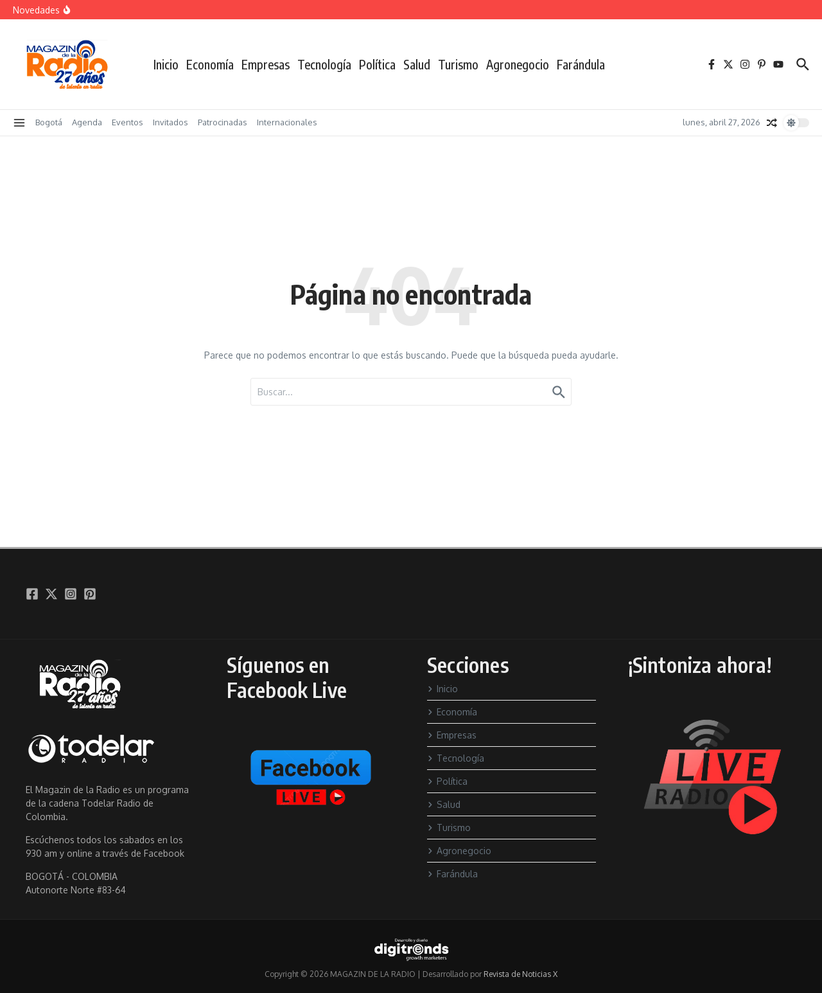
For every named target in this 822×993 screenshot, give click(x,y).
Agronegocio (517, 64)
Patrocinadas (222, 122)
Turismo (458, 64)
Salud (416, 64)
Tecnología (324, 64)
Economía (210, 64)
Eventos (127, 122)
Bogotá (48, 122)
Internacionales (287, 122)
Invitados (170, 122)
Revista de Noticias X (520, 974)
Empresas (265, 64)
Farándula (581, 64)
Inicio (166, 64)
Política (377, 64)
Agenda (87, 122)
